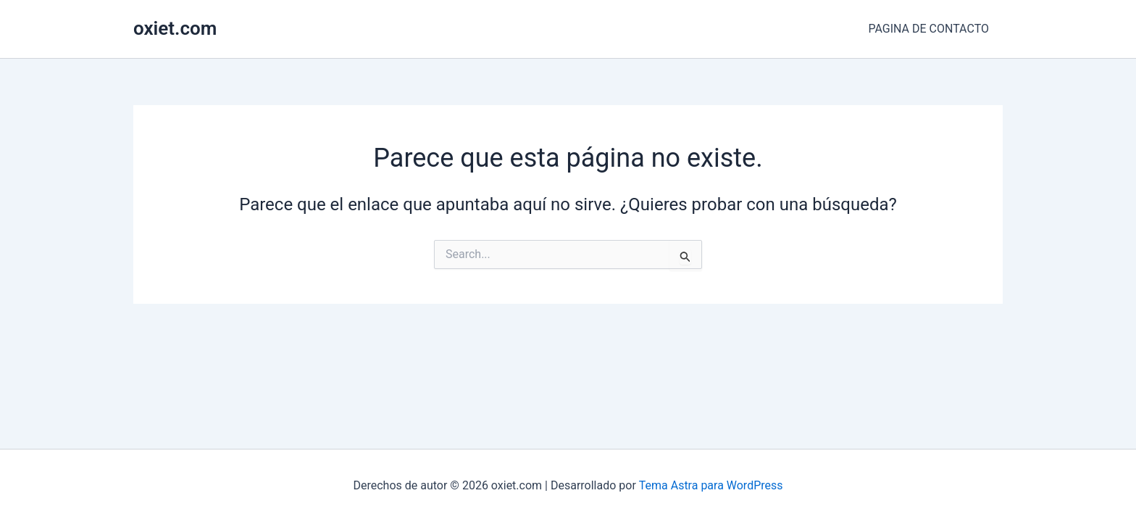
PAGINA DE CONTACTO (930, 29)
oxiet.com (175, 28)
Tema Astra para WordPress (711, 485)
